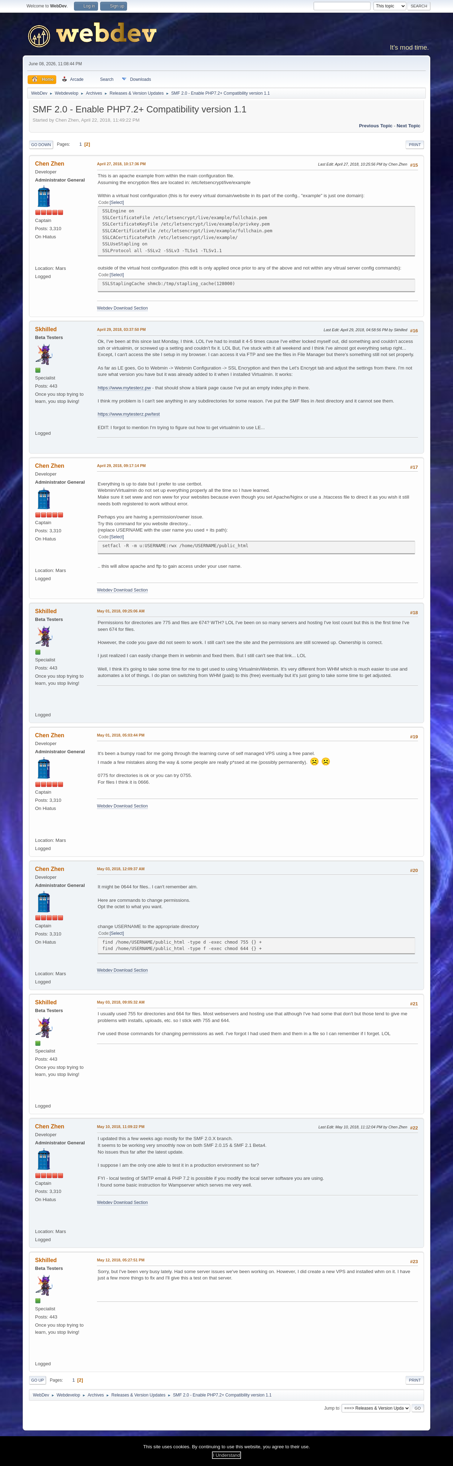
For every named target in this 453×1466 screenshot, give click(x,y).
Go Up (37, 1380)
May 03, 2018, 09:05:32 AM (120, 1002)
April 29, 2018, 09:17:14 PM (121, 465)
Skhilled (46, 329)
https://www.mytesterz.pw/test (129, 414)
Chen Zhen (49, 164)
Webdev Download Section (122, 308)
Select (116, 202)
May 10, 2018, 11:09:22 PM (120, 1127)
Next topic (408, 125)
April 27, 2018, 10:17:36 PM (121, 164)
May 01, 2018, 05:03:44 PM (120, 735)
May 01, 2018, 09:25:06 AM (120, 611)
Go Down (41, 145)
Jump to (331, 1407)
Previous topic (375, 125)
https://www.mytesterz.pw (124, 387)
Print (415, 145)
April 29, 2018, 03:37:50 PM (121, 329)
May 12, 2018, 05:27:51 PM (120, 1260)
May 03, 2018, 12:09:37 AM (120, 869)
